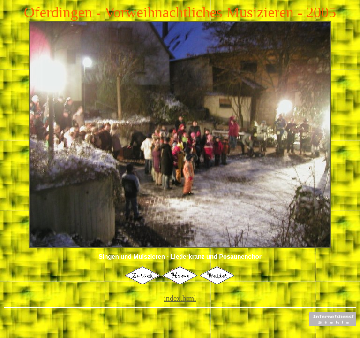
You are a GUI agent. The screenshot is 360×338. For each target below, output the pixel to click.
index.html (180, 298)
